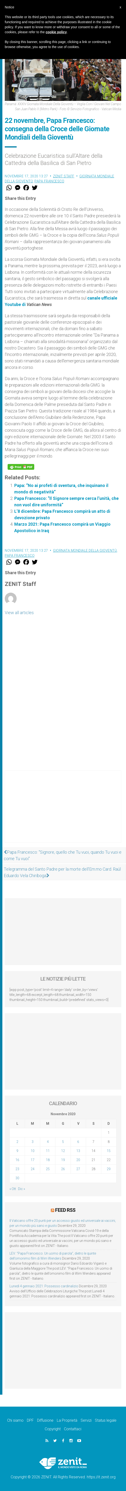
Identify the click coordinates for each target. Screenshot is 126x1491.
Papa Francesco (49, 181)
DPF (30, 1420)
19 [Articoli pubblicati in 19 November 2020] (63, 1160)
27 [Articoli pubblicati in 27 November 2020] (78, 1169)
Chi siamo (15, 1420)
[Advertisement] (63, 811)
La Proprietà (67, 1420)
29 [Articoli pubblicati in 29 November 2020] (109, 1169)
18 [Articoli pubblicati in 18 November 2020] (48, 1160)
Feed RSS (65, 1210)
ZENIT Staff (63, 176)
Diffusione (45, 1420)
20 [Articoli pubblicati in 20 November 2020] (78, 1160)
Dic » (21, 1189)
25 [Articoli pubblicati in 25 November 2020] (48, 1169)
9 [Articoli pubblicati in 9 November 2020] (17, 1151)
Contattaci (72, 1429)
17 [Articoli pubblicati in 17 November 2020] (32, 1160)
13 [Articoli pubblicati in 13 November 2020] (78, 1151)
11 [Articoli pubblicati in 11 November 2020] (48, 1151)
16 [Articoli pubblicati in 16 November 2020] (17, 1160)
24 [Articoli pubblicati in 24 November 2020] (32, 1169)
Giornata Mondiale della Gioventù (85, 550)
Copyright (53, 1429)
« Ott (13, 1189)
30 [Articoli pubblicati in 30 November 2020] (17, 1178)
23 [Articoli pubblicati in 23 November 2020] (17, 1169)
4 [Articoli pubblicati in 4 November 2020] (48, 1142)
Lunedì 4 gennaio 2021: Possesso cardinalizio (44, 1286)
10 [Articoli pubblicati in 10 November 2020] (32, 1151)
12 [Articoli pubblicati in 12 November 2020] (63, 1151)
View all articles (19, 612)
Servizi (86, 1420)
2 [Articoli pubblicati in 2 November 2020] (17, 1142)
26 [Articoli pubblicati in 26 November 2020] (63, 1169)
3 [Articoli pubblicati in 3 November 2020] (33, 1142)
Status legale (105, 1420)
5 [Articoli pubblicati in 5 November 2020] (63, 1142)
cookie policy (56, 32)
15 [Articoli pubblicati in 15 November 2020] (109, 1151)
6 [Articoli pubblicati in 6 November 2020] (78, 1142)
